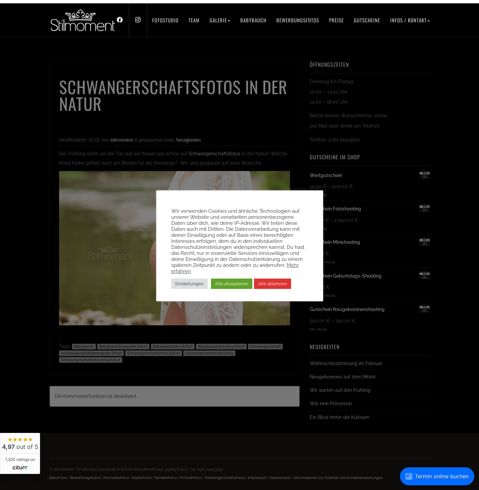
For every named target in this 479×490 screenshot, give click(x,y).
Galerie (220, 20)
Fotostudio (165, 20)
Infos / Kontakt (410, 20)
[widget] (20, 453)
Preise (336, 20)
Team (194, 20)
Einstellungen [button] (189, 283)
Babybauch (253, 20)
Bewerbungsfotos (297, 20)
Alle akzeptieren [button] (231, 283)
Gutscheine (367, 20)
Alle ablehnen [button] (272, 283)
